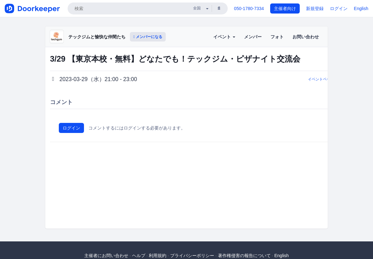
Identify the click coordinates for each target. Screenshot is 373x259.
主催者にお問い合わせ (106, 255)
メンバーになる (147, 37)
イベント (224, 36)
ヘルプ (138, 255)
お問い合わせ (305, 36)
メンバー (253, 36)
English (361, 8)
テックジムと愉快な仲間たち (96, 36)
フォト (277, 36)
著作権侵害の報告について (244, 255)
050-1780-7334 (249, 8)
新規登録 (315, 8)
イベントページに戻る (327, 79)
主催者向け (285, 8)
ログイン (339, 8)
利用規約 (157, 255)
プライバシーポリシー (192, 255)
